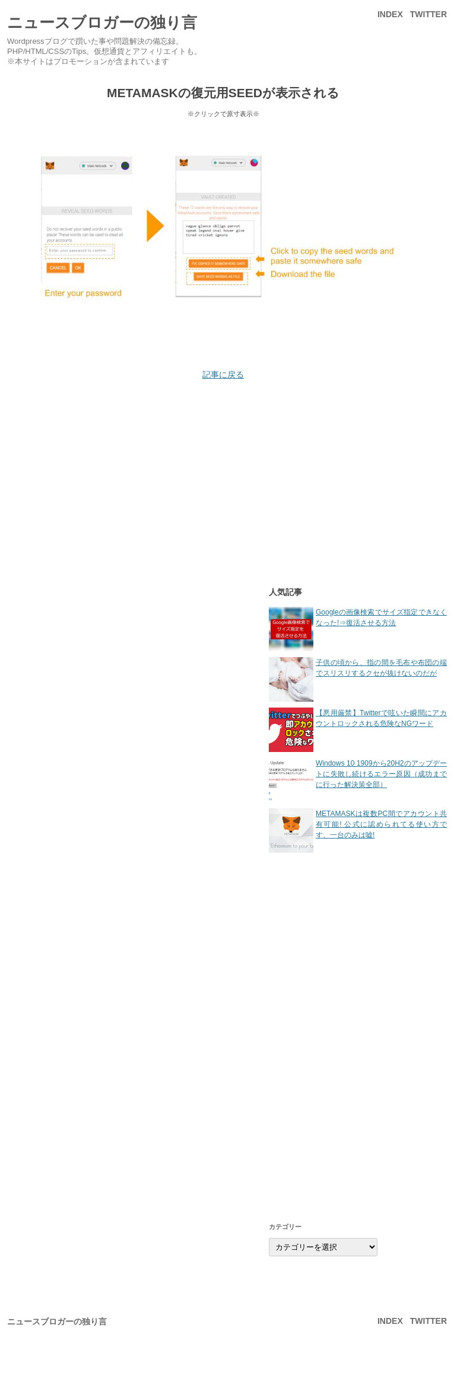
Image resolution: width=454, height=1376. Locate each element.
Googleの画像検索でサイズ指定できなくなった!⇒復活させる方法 (358, 629)
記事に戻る (223, 374)
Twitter (428, 14)
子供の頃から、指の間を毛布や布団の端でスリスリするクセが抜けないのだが (358, 679)
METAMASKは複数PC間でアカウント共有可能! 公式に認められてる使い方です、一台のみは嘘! (358, 830)
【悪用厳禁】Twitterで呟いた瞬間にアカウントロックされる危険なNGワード (358, 730)
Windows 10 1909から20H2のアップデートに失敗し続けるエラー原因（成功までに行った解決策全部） (358, 780)
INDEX (390, 14)
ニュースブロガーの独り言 (102, 22)
